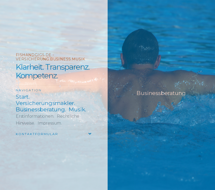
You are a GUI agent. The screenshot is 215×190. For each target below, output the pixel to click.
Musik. (77, 109)
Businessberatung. (41, 109)
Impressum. (50, 123)
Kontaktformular (37, 134)
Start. (22, 96)
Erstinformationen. (35, 116)
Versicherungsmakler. (45, 103)
